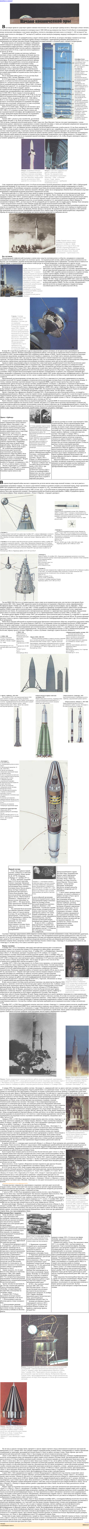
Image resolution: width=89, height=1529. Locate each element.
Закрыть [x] (86, 1524)
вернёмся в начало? (6, 1)
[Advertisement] (44, 1443)
